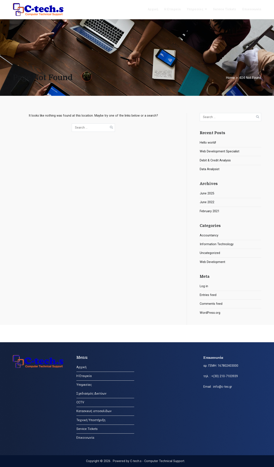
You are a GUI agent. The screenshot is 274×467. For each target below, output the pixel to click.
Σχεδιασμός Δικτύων (91, 393)
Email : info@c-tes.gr (217, 387)
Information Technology (217, 244)
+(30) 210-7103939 (224, 376)
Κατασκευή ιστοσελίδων (94, 411)
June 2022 (207, 202)
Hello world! (208, 142)
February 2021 (209, 211)
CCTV (80, 402)
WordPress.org (210, 313)
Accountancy (209, 235)
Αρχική (153, 9)
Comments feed (211, 304)
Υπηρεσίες (195, 9)
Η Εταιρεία (172, 9)
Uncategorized (210, 253)
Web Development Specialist (219, 151)
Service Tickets (224, 9)
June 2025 (207, 193)
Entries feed (208, 295)
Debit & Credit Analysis (215, 160)
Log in (204, 286)
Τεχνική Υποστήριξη (90, 420)
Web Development (212, 262)
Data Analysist (209, 169)
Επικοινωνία (251, 9)
